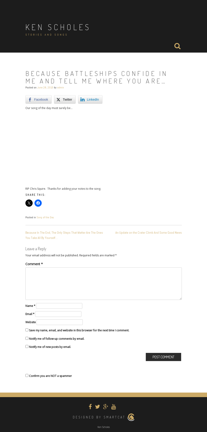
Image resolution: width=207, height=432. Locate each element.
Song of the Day (45, 217)
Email (29, 314)
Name (30, 306)
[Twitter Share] (65, 99)
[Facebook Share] (38, 99)
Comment (34, 264)
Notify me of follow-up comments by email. (56, 339)
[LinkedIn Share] (90, 99)
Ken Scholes (58, 27)
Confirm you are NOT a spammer (48, 376)
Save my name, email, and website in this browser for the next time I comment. (79, 330)
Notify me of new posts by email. (50, 347)
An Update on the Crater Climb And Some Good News (148, 233)
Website (30, 322)
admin (60, 87)
